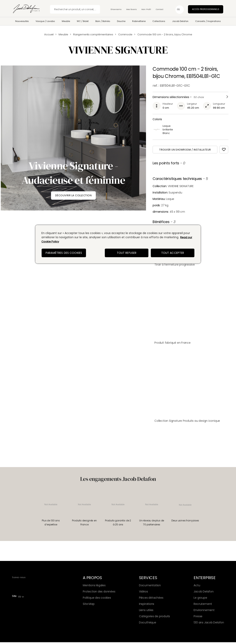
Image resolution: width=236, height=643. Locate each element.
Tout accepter (172, 253)
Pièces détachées (151, 598)
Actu (197, 586)
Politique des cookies (97, 598)
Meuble (66, 21)
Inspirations (146, 605)
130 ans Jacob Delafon (209, 623)
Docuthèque (147, 623)
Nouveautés (22, 21)
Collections (158, 21)
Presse (198, 617)
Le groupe (200, 598)
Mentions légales (94, 586)
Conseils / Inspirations (208, 21)
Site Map (88, 605)
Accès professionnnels (205, 9)
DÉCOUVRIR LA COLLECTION (73, 195)
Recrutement (203, 605)
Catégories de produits (154, 617)
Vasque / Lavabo (45, 21)
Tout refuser (127, 253)
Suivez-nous (19, 578)
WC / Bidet (83, 21)
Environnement (204, 611)
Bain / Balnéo (102, 21)
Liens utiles (146, 611)
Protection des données (99, 592)
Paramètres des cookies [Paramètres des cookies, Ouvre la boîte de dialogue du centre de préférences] (64, 253)
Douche (121, 21)
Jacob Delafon (180, 21)
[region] (118, 244)
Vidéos (143, 592)
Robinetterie (139, 21)
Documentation (150, 586)
